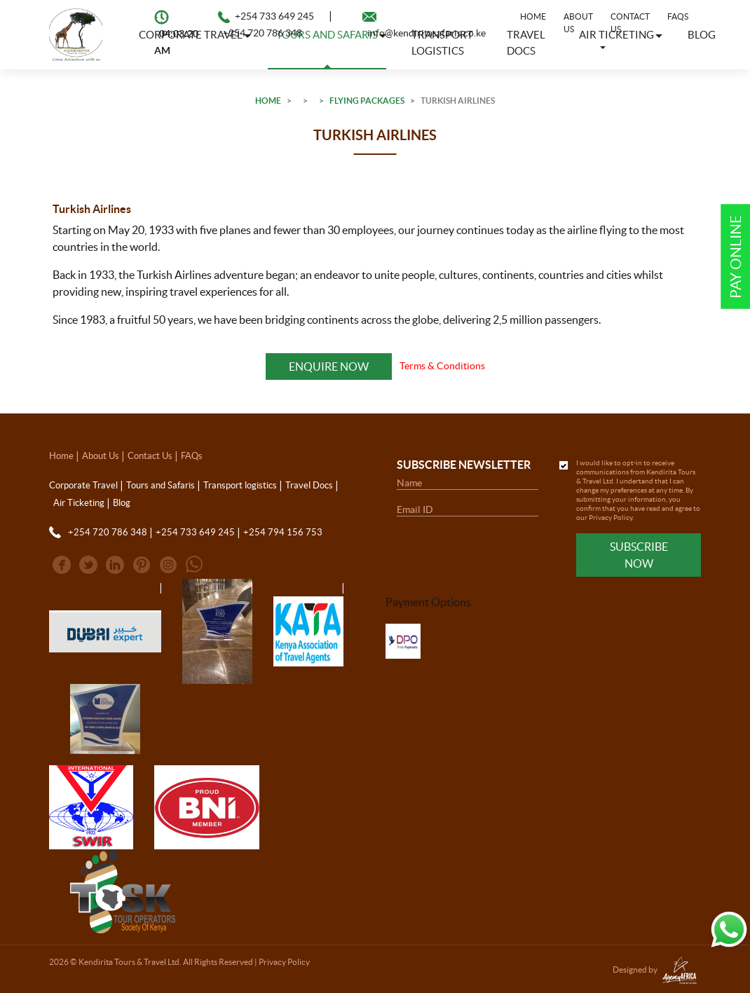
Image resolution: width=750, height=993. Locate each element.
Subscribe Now (639, 555)
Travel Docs (309, 485)
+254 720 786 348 (262, 33)
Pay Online (736, 257)
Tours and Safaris (160, 485)
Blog (702, 35)
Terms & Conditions (442, 365)
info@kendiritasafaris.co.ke (426, 33)
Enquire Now (329, 366)
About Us (100, 456)
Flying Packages (366, 100)
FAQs (677, 16)
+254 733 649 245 (274, 16)
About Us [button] (578, 23)
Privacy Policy (610, 517)
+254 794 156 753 (282, 532)
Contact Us (630, 23)
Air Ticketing (78, 503)
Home (533, 16)
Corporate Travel (83, 485)
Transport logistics (240, 485)
